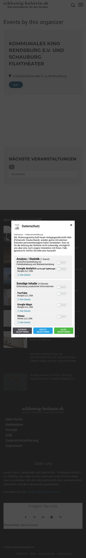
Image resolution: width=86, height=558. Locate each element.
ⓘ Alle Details (23, 275)
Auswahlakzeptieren (22, 330)
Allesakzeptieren (63, 330)
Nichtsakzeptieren (43, 330)
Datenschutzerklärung (34, 235)
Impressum (18, 235)
